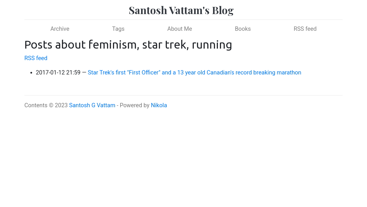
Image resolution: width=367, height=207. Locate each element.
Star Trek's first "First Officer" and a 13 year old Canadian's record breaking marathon (194, 72)
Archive (59, 28)
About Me (179, 28)
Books (243, 28)
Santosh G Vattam (92, 105)
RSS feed (305, 28)
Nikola (159, 105)
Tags (118, 28)
